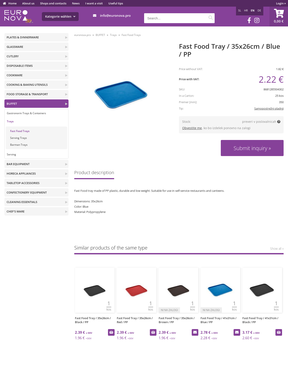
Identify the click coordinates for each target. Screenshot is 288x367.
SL (239, 10)
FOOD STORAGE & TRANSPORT (27, 94)
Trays (10, 121)
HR (246, 10)
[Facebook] (249, 20)
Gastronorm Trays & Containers (26, 113)
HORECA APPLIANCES (21, 173)
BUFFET (12, 104)
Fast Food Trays (20, 131)
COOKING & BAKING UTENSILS (27, 85)
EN (253, 10)
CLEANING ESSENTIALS (22, 202)
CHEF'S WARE (15, 211)
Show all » (277, 248)
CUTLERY (13, 56)
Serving (11, 154)
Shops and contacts (53, 3)
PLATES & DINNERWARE (23, 37)
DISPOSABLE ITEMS (20, 66)
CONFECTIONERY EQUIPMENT (27, 192)
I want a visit (94, 3)
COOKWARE (14, 75)
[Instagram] (256, 20)
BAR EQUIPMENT (18, 164)
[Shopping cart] (278, 16)
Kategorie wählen (60, 16)
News (76, 3)
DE (259, 10)
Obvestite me (192, 128)
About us (28, 3)
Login (281, 3)
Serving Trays (18, 138)
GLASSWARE (15, 47)
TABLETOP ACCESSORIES (23, 183)
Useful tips (115, 3)
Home (12, 3)
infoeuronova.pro (115, 15)
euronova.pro (82, 35)
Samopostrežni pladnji (269, 108)
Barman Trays (19, 145)
